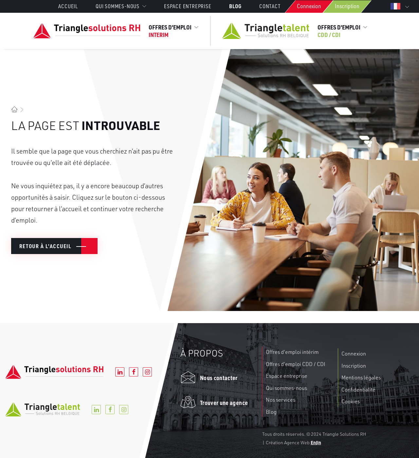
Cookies (350, 401)
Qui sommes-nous (286, 388)
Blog (235, 6)
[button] (187, 380)
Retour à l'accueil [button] (45, 246)
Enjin (316, 442)
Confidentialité (358, 389)
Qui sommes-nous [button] (121, 6)
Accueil (68, 6)
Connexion (309, 5)
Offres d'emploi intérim (292, 352)
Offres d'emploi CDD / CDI (295, 364)
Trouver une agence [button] (224, 402)
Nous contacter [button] (219, 377)
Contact (270, 6)
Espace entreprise (187, 6)
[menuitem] (72, 6)
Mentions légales (361, 377)
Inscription (347, 5)
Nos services (280, 399)
